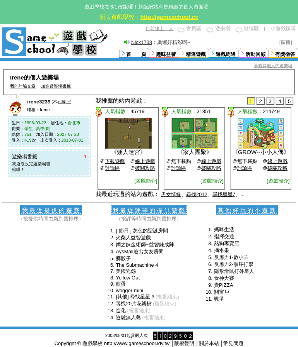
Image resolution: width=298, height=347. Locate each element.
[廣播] (285, 42)
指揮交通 (224, 236)
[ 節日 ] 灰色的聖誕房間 (142, 231)
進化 (121, 310)
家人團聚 (194, 152)
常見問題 (233, 343)
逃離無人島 (128, 317)
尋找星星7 (223, 194)
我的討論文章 (23, 86)
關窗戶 (221, 292)
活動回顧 (255, 54)
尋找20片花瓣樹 (133, 303)
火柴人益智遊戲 (133, 237)
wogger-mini (129, 290)
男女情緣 (171, 194)
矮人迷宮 (128, 152)
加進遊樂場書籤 (56, 86)
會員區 (193, 28)
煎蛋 (121, 284)
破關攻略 (145, 168)
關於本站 (209, 343)
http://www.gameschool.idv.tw (137, 343)
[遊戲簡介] (145, 181)
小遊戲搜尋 (283, 28)
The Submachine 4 (137, 265)
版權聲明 (184, 343)
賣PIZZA (223, 285)
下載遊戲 (115, 161)
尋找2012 (196, 194)
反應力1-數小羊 (231, 257)
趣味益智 (166, 54)
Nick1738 (141, 42)
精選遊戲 (196, 54)
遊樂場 (222, 28)
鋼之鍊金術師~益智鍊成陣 (145, 244)
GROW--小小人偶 (261, 152)
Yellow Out (128, 278)
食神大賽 (224, 278)
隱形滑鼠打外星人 (234, 271)
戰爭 (219, 299)
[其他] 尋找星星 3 (135, 297)
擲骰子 (123, 258)
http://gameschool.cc (169, 17)
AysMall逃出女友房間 (139, 251)
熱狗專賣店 (226, 243)
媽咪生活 (224, 229)
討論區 (251, 28)
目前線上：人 (159, 28)
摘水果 (221, 250)
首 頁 (136, 54)
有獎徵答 (285, 54)
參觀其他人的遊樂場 (273, 65)
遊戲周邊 (226, 54)
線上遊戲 (145, 161)
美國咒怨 (126, 271)
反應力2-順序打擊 (234, 264)
